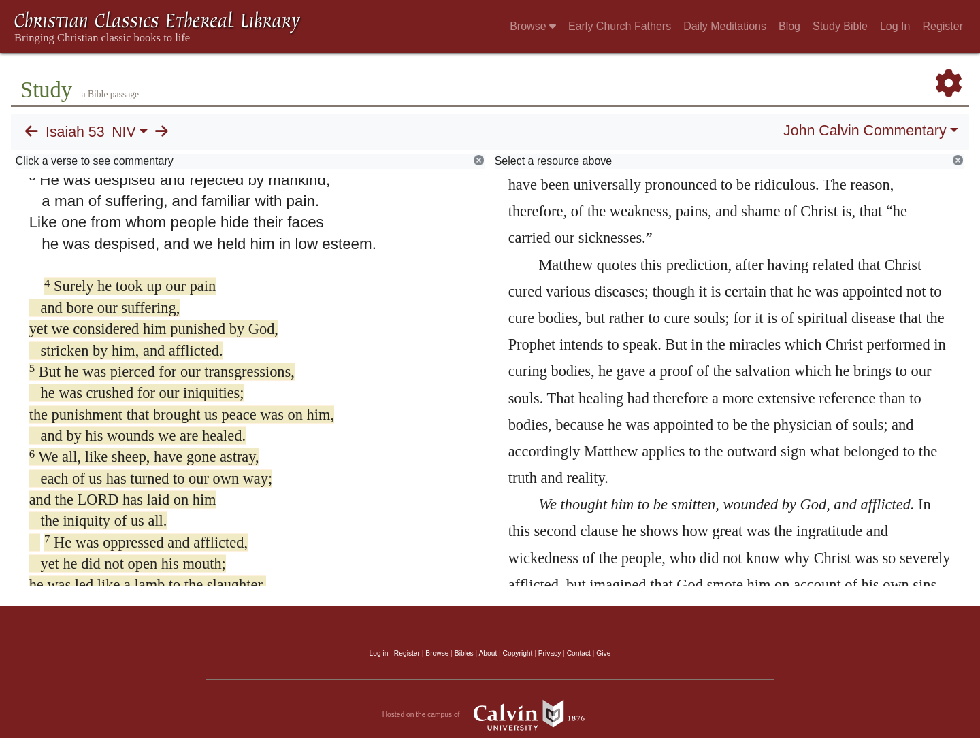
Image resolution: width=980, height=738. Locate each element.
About (487, 653)
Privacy (549, 653)
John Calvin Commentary (864, 130)
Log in (379, 653)
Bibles (464, 653)
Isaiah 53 (75, 132)
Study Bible (840, 26)
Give (603, 653)
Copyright (518, 653)
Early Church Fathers (619, 26)
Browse (533, 26)
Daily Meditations (724, 26)
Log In (895, 26)
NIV (124, 132)
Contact (579, 653)
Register (942, 26)
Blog (789, 26)
